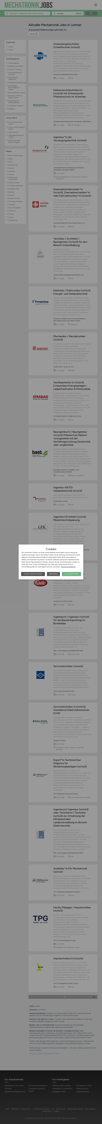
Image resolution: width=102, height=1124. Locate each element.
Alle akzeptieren (71, 574)
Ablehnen (53, 574)
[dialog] (51, 562)
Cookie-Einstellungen (33, 574)
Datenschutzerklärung (68, 567)
